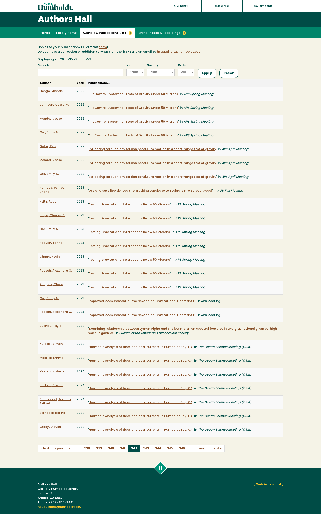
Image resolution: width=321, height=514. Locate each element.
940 (111, 448)
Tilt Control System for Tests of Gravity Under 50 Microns (133, 94)
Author (45, 83)
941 (122, 448)
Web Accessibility (268, 484)
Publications (99, 83)
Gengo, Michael (51, 91)
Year (130, 65)
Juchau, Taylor (51, 326)
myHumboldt (263, 6)
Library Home (66, 33)
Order (182, 65)
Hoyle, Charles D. (52, 215)
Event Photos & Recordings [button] (159, 33)
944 (158, 448)
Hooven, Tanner (52, 243)
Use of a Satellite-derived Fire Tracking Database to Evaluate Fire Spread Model (150, 190)
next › (203, 448)
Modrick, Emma (51, 358)
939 (99, 448)
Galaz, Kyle (48, 146)
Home (45, 33)
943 (146, 448)
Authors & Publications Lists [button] (104, 33)
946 (182, 448)
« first (45, 448)
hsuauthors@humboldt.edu (179, 51)
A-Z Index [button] (181, 6)
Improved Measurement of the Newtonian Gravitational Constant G (142, 301)
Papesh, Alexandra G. (56, 270)
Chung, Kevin (50, 256)
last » (217, 448)
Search (43, 65)
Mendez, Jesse (51, 118)
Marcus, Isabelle (52, 371)
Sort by (152, 65)
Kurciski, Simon (51, 344)
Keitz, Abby (48, 201)
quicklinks (222, 6)
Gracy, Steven (50, 427)
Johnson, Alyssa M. (54, 104)
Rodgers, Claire (51, 284)
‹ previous (62, 448)
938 (87, 448)
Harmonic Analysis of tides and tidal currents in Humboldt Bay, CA (140, 347)
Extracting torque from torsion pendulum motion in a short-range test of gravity (152, 149)
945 (170, 448)
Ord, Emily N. (49, 132)
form (103, 47)
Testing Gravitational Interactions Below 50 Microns (129, 204)
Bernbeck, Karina (52, 413)
